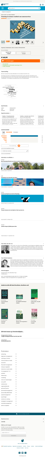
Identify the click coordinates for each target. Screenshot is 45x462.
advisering (8, 354)
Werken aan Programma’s (21, 321)
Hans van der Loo (4, 14)
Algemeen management (6, 11)
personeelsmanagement (8, 390)
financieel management (8, 364)
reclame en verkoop (8, 399)
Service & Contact (20, 447)
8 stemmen (9, 18)
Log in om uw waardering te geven (7, 148)
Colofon (24, 446)
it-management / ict (8, 371)
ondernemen (8, 384)
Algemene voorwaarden (17, 446)
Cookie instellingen (39, 446)
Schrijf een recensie (6, 150)
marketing (8, 377)
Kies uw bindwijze (4, 50)
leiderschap (8, 375)
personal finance (8, 388)
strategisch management (8, 401)
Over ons (26, 447)
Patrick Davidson (11, 14)
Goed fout (3, 321)
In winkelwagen (9, 61)
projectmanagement (8, 394)
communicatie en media (8, 360)
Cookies (32, 446)
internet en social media (8, 369)
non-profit (8, 382)
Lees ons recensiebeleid (5, 153)
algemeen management (8, 356)
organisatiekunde (8, 386)
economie (8, 362)
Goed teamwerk (4, 301)
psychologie (8, 397)
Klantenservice (22, 419)
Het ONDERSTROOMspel (21, 301)
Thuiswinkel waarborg (7, 446)
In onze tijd (33, 321)
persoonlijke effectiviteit (8, 392)
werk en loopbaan (8, 405)
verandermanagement (8, 403)
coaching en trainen (8, 358)
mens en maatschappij (8, 379)
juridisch (8, 373)
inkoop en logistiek (8, 367)
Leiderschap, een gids (35, 301)
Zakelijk (22, 421)
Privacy (28, 446)
